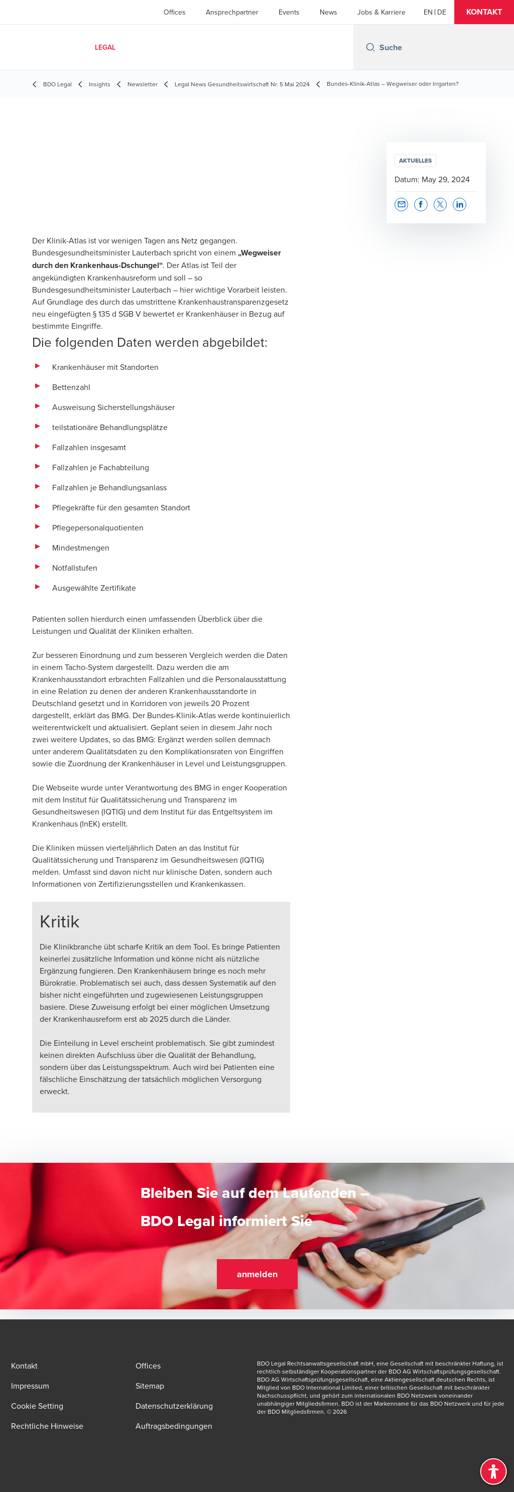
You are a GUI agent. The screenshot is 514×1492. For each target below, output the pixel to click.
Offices (175, 12)
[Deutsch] (441, 12)
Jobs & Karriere (381, 12)
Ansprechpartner (232, 12)
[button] (484, 12)
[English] (428, 12)
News (328, 12)
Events (289, 12)
